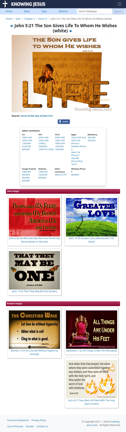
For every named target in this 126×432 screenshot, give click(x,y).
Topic (44, 11)
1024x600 (42, 174)
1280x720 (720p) (46, 149)
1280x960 (26, 143)
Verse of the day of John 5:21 (37, 115)
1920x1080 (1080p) (43, 142)
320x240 (91, 140)
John (18, 18)
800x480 (42, 177)
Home (9, 11)
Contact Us (42, 426)
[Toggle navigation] (119, 4)
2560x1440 (43, 137)
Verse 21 (42, 18)
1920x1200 (60, 140)
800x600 (26, 149)
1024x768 (26, 146)
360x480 (91, 137)
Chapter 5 (29, 18)
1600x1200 (27, 137)
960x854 (26, 174)
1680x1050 (60, 143)
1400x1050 (27, 140)
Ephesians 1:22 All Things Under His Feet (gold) (91, 350)
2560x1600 (60, 137)
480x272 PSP (61, 174)
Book (27, 11)
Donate (30, 426)
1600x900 (42, 146)
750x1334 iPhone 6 (75, 142)
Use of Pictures (15, 426)
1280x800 (59, 149)
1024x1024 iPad (78, 137)
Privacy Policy (39, 420)
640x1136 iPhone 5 (75, 154)
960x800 (26, 177)
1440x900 (59, 146)
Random (63, 11)
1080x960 (26, 171)
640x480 (26, 180)
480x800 (75, 174)
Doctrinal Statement (18, 420)
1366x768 (42, 171)
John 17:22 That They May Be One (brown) (34, 291)
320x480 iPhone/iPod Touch (77, 161)
